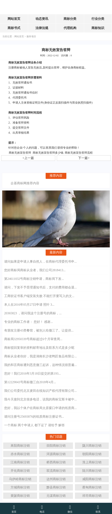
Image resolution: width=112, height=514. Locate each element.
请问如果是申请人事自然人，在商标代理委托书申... (40, 260)
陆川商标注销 (91, 469)
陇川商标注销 (91, 444)
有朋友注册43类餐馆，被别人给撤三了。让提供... (39, 329)
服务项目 (31, 36)
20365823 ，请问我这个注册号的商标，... (33, 312)
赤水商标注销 (20, 453)
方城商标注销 (20, 486)
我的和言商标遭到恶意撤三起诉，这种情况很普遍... (40, 364)
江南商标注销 (20, 461)
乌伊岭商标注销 (20, 478)
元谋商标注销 (56, 494)
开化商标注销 (20, 469)
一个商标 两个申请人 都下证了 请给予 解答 (34, 424)
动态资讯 (41, 18)
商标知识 (97, 28)
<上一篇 (28, 158)
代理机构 (70, 28)
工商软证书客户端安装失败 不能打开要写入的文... (39, 295)
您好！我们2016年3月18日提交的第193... (32, 372)
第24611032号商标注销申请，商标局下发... (34, 278)
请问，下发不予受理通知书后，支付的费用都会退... (40, 286)
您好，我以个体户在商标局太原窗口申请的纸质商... (40, 407)
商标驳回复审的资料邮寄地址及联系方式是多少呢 (39, 347)
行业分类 (97, 18)
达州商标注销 (56, 478)
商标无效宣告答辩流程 (79, 152)
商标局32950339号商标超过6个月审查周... (33, 338)
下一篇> (83, 158)
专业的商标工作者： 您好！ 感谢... (28, 321)
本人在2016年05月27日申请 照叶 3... (29, 303)
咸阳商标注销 (91, 478)
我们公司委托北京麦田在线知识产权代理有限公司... (40, 390)
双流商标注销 (56, 469)
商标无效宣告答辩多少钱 (48, 152)
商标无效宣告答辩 (20, 152)
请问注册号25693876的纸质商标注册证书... (34, 415)
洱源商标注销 (56, 453)
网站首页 (14, 18)
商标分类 (70, 18)
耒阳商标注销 (20, 444)
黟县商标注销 (56, 486)
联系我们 (51, 147)
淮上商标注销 (91, 461)
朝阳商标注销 (91, 453)
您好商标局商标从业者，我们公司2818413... (35, 269)
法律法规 (41, 28)
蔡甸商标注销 (91, 486)
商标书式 (14, 28)
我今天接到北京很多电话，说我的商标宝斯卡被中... (40, 398)
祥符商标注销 (91, 494)
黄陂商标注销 (20, 494)
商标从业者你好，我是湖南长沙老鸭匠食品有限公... (40, 355)
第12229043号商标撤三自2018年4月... (30, 381)
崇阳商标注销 (56, 444)
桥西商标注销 (56, 461)
